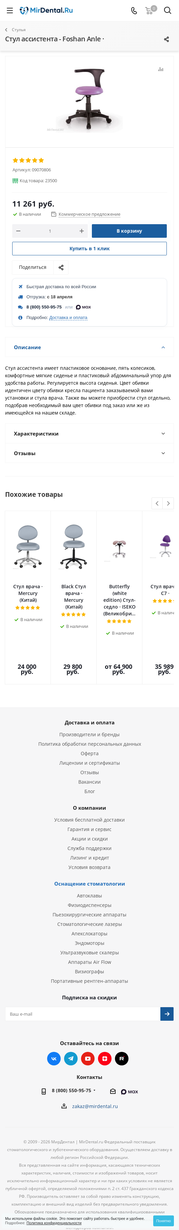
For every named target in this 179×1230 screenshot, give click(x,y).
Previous (157, 504)
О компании (89, 768)
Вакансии (89, 743)
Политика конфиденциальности (53, 1223)
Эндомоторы (89, 904)
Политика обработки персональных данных (89, 705)
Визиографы (89, 932)
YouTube (88, 1019)
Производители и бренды (89, 695)
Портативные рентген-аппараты (89, 942)
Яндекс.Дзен (105, 1019)
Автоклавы (89, 856)
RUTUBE (121, 1019)
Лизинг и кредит (89, 818)
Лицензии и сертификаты (89, 724)
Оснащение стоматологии (89, 844)
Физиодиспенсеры (90, 866)
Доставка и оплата (68, 317)
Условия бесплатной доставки (89, 781)
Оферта (90, 714)
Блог (89, 752)
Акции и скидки (90, 800)
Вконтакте (54, 1019)
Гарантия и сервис (89, 790)
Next (168, 504)
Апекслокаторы (89, 894)
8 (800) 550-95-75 (44, 307)
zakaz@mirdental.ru (95, 1067)
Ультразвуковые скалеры (89, 913)
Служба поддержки (89, 809)
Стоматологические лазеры (89, 885)
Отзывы (89, 733)
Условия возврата (89, 828)
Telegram (71, 1019)
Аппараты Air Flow (89, 923)
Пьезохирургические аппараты (89, 875)
